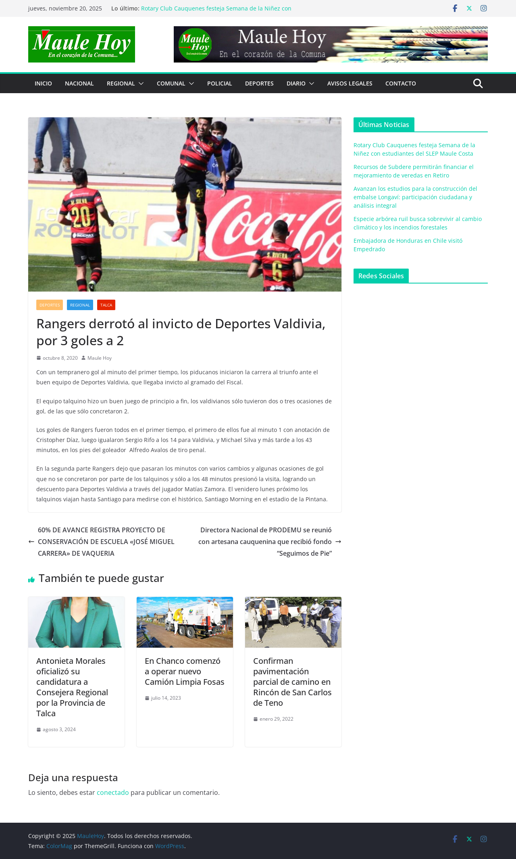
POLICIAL (219, 83)
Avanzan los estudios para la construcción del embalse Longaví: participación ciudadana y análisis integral (415, 197)
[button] (139, 83)
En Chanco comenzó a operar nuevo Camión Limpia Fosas (185, 671)
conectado (113, 792)
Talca (106, 305)
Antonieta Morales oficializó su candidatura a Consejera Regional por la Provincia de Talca (72, 687)
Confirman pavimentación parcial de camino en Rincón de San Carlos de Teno (292, 681)
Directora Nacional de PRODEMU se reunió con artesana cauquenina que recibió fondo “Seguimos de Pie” (269, 541)
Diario (296, 83)
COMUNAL (171, 83)
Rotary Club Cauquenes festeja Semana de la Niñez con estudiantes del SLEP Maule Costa (216, 12)
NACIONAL (79, 83)
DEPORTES (259, 83)
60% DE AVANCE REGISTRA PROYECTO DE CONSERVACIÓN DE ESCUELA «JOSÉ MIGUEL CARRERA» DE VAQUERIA (101, 541)
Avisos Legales (349, 83)
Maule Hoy (99, 357)
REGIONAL (121, 83)
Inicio (43, 83)
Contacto (400, 83)
